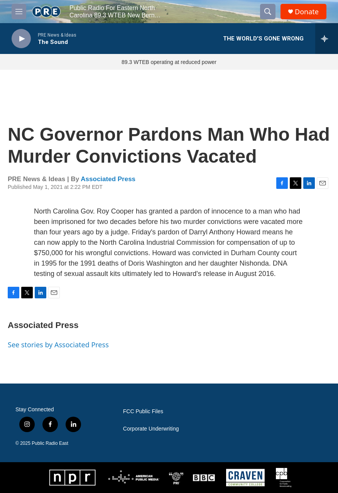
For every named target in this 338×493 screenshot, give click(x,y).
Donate (307, 12)
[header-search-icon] (267, 11)
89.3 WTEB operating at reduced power (169, 62)
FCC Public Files (143, 411)
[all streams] (326, 38)
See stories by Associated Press (58, 344)
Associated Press (108, 179)
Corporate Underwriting (151, 429)
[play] (21, 38)
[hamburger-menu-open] (19, 11)
